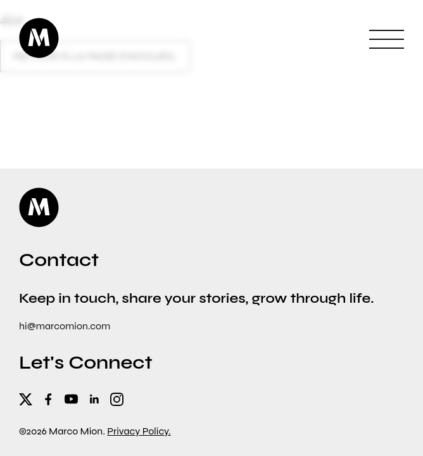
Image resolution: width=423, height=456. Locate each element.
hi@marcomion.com (64, 326)
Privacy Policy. (138, 431)
